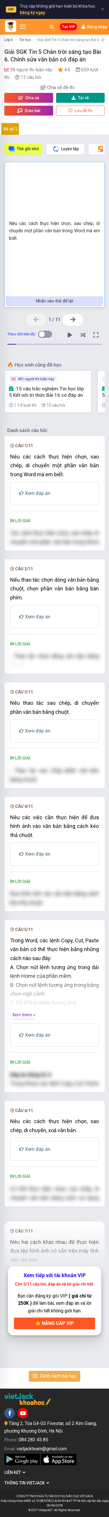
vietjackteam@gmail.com (42, 1448)
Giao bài (28, 110)
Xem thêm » (23, 1014)
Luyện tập (65, 149)
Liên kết (14, 1472)
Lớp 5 (8, 40)
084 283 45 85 (33, 1439)
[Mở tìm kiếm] (52, 27)
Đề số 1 (10, 129)
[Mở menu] (23, 27)
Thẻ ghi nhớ (23, 149)
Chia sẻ (28, 97)
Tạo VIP (68, 27)
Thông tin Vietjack (26, 1483)
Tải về (80, 97)
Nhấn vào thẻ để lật (54, 301)
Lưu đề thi (80, 110)
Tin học (25, 40)
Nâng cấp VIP (54, 1323)
